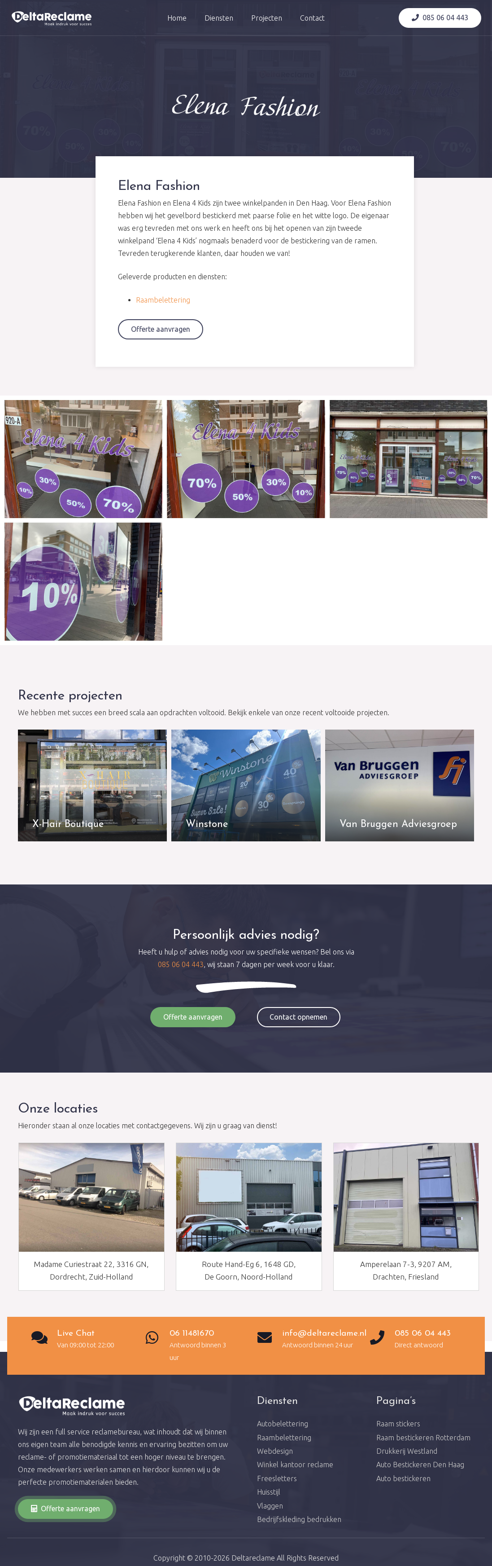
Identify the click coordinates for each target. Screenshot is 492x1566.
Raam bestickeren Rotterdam (423, 1438)
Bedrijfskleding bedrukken (299, 1519)
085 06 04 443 (181, 964)
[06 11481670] (157, 1338)
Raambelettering (163, 300)
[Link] (52, 18)
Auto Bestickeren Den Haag (420, 1464)
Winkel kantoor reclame (295, 1464)
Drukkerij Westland (406, 1451)
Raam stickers (398, 1424)
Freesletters (277, 1478)
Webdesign (275, 1451)
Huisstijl (268, 1492)
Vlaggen (270, 1506)
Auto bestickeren (403, 1478)
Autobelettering (282, 1424)
